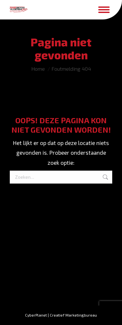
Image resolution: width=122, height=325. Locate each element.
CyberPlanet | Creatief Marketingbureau (61, 315)
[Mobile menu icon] (104, 10)
